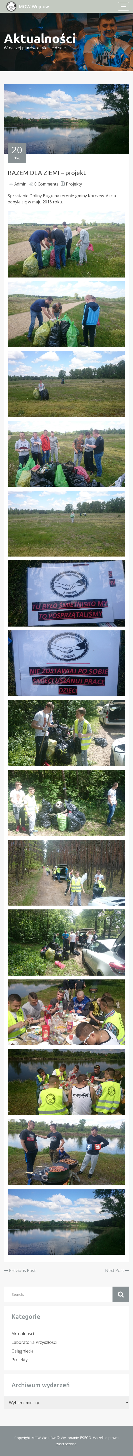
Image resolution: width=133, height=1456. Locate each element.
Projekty (74, 184)
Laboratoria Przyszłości (34, 1342)
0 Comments (46, 184)
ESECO (85, 1437)
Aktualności (23, 1333)
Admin (20, 184)
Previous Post (20, 1270)
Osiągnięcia (23, 1351)
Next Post (117, 1270)
